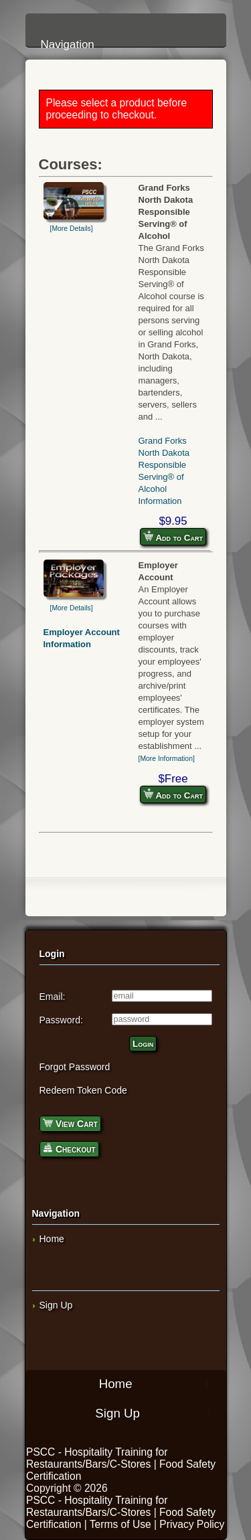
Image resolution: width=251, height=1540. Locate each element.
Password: (61, 1020)
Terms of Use (120, 1524)
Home (51, 1238)
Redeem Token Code (83, 1090)
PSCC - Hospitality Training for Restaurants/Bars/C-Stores (96, 1458)
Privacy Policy (191, 1524)
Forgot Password (74, 1066)
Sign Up (56, 1305)
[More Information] (167, 758)
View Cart (70, 1122)
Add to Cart (173, 537)
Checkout (69, 1148)
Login (143, 1044)
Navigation (129, 28)
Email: (52, 996)
